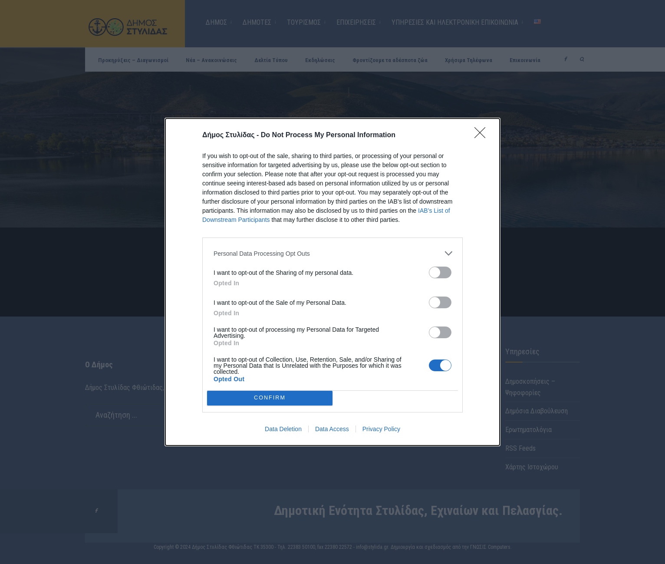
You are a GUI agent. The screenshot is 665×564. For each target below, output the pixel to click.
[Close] (482, 135)
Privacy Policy (381, 428)
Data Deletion (283, 428)
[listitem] (332, 253)
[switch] (440, 272)
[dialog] (332, 282)
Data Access (332, 428)
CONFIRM (269, 398)
